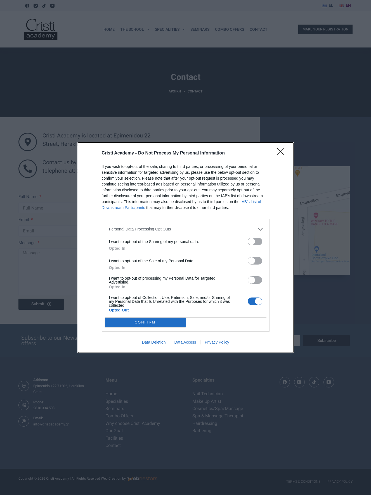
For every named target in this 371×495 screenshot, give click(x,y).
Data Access (185, 342)
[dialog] (185, 247)
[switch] (255, 241)
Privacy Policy (217, 342)
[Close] (282, 153)
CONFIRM (145, 322)
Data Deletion (154, 342)
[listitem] (185, 229)
